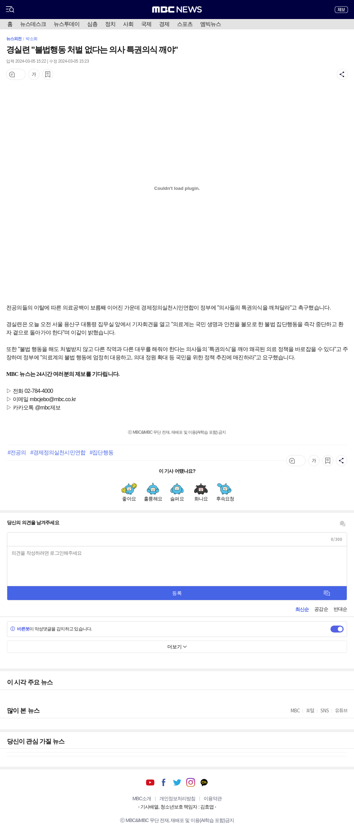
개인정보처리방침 (177, 798)
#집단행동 (101, 452)
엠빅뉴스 (210, 24)
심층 (92, 24)
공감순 (321, 609)
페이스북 (163, 782)
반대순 (340, 609)
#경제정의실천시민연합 (57, 452)
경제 (164, 24)
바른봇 (19, 628)
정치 (110, 24)
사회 (128, 24)
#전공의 (17, 452)
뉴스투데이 (67, 24)
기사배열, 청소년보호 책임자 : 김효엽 (177, 807)
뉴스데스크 (33, 24)
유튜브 (150, 782)
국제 (146, 24)
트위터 (177, 782)
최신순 (302, 609)
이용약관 (213, 798)
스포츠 (185, 24)
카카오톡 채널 (204, 782)
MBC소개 (141, 798)
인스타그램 (190, 782)
